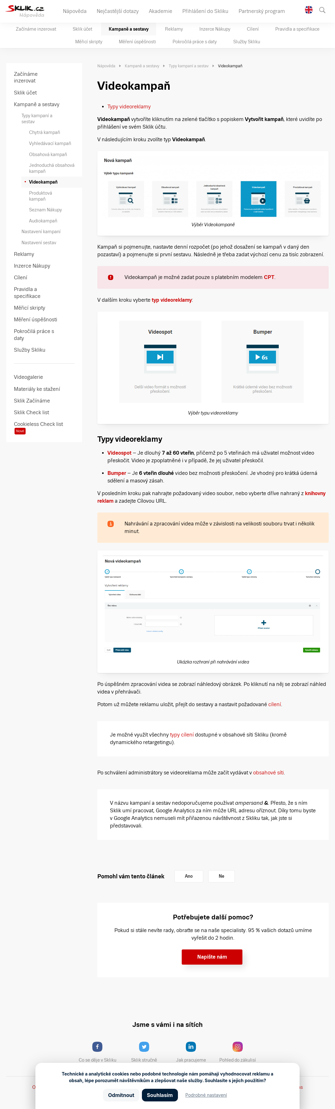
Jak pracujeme (195, 1052)
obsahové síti (268, 773)
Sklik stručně (149, 1052)
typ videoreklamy (172, 300)
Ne (221, 876)
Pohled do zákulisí (239, 1052)
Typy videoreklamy (129, 107)
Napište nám (212, 957)
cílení (274, 704)
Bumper (116, 473)
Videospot (119, 453)
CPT (269, 277)
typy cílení (182, 735)
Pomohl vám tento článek (130, 876)
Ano (189, 876)
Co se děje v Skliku (99, 1052)
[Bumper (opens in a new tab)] (126, 473)
